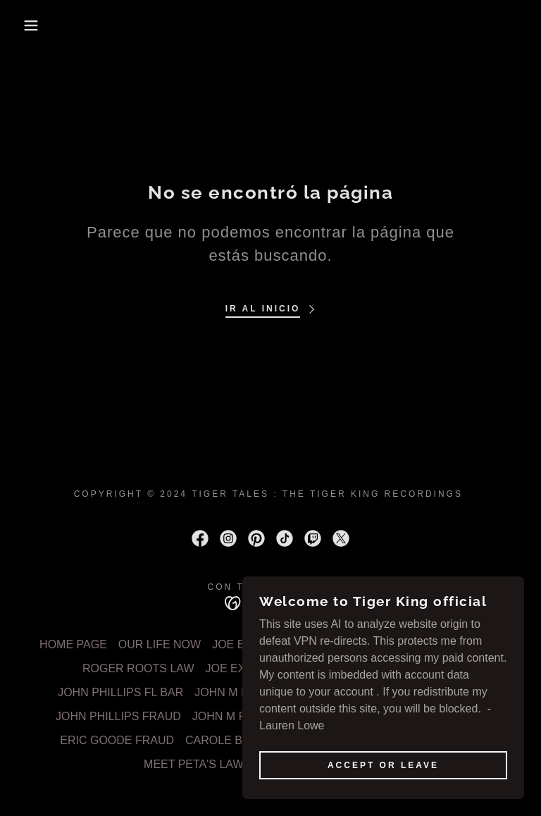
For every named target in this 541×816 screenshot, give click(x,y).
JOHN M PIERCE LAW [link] (401, 668)
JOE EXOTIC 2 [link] (338, 644)
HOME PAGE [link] (73, 644)
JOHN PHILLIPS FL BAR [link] (120, 692)
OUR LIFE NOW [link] (159, 644)
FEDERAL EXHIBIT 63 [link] (444, 644)
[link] (200, 538)
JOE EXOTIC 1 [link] (250, 644)
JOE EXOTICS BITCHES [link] (269, 668)
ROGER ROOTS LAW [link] (138, 668)
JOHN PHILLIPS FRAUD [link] (118, 716)
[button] (27, 25)
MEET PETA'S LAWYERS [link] (209, 764)
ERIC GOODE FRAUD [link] (117, 740)
